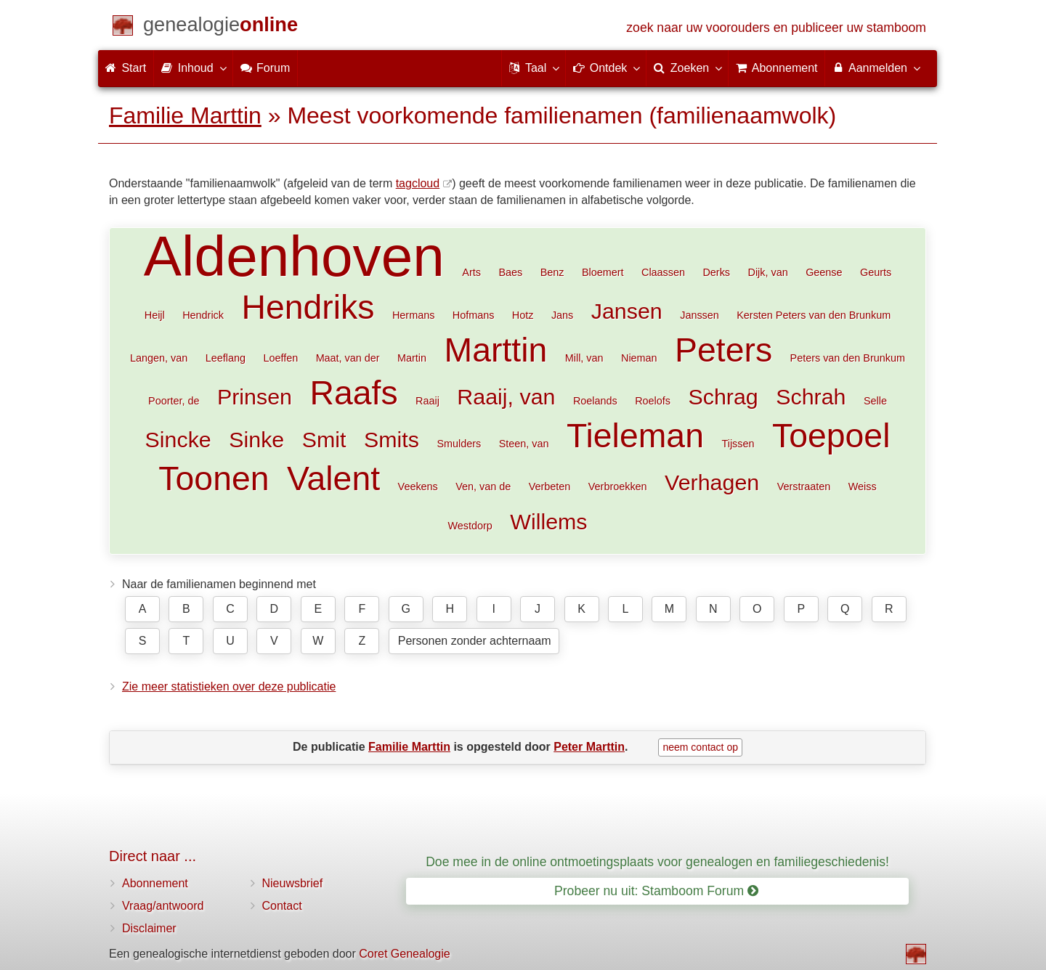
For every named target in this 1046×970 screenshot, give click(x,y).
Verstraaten (804, 486)
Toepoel (831, 436)
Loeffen (280, 358)
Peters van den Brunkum (847, 358)
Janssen (699, 315)
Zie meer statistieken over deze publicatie (229, 686)
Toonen (213, 478)
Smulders (459, 443)
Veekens (418, 486)
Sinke (256, 439)
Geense (824, 272)
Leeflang (226, 358)
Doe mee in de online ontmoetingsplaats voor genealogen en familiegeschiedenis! (657, 862)
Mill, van (584, 358)
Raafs (353, 393)
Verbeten (550, 486)
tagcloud (418, 183)
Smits (391, 439)
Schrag (723, 396)
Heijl (155, 315)
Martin (411, 358)
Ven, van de (483, 486)
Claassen (663, 272)
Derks (716, 272)
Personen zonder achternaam (474, 641)
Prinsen (254, 396)
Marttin (496, 350)
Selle (875, 401)
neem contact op (700, 747)
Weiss (862, 486)
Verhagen (712, 482)
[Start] (220, 27)
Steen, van (524, 443)
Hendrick (203, 315)
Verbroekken (617, 486)
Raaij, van (506, 396)
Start (125, 68)
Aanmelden (875, 67)
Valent (333, 478)
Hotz (523, 315)
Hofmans (474, 315)
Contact (282, 906)
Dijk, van (767, 272)
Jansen (626, 310)
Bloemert (603, 272)
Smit (324, 439)
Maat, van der (348, 358)
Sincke (178, 439)
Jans (562, 315)
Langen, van (158, 358)
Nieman (639, 358)
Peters (723, 350)
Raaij (427, 401)
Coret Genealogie (404, 953)
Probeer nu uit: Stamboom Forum (656, 891)
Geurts (875, 272)
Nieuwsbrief (292, 883)
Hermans (413, 315)
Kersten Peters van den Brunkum (814, 315)
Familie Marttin (185, 115)
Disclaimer (149, 928)
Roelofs (652, 401)
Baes (510, 272)
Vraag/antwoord (162, 906)
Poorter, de (173, 401)
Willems (548, 521)
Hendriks (307, 307)
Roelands (595, 401)
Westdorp (469, 525)
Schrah (811, 396)
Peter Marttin (589, 747)
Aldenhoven (294, 256)
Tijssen (737, 443)
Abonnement (155, 883)
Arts (471, 272)
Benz (552, 272)
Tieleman (635, 436)
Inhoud (192, 67)
